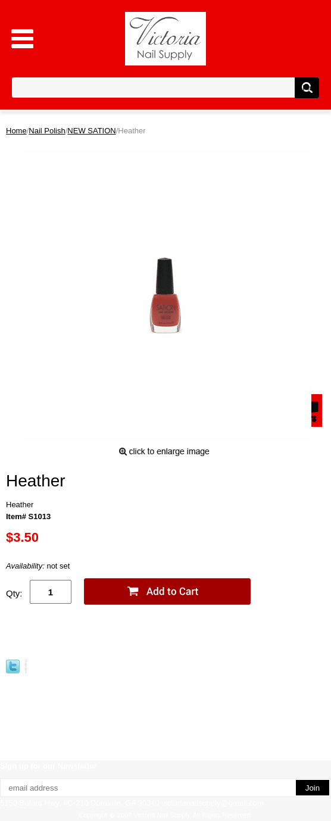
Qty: (14, 593)
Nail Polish (47, 130)
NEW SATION (91, 130)
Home (16, 130)
